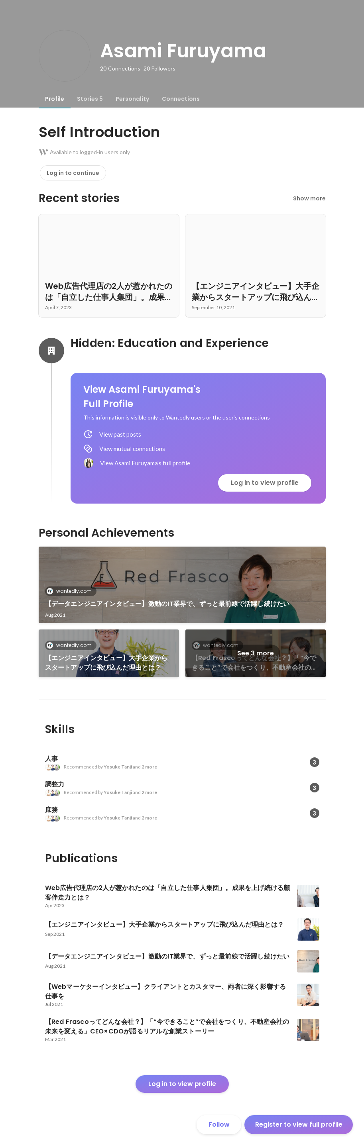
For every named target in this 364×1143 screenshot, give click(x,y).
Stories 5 (90, 99)
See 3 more (255, 653)
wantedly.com (71, 591)
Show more (309, 198)
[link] (182, 585)
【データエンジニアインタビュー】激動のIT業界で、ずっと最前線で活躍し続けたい (167, 603)
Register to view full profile (298, 1124)
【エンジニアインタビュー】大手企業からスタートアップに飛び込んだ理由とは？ (106, 662)
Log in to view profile (265, 482)
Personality (132, 99)
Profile (54, 99)
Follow (219, 1124)
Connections (181, 99)
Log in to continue (73, 173)
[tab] (55, 98)
